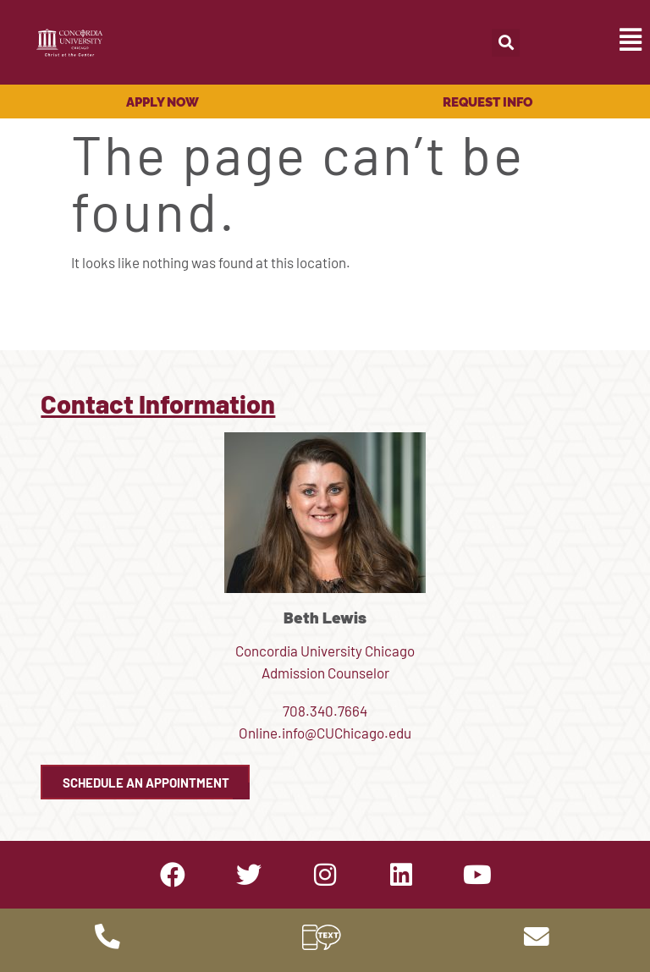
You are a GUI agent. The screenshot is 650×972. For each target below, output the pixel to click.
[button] (506, 43)
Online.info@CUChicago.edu (325, 732)
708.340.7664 (325, 710)
